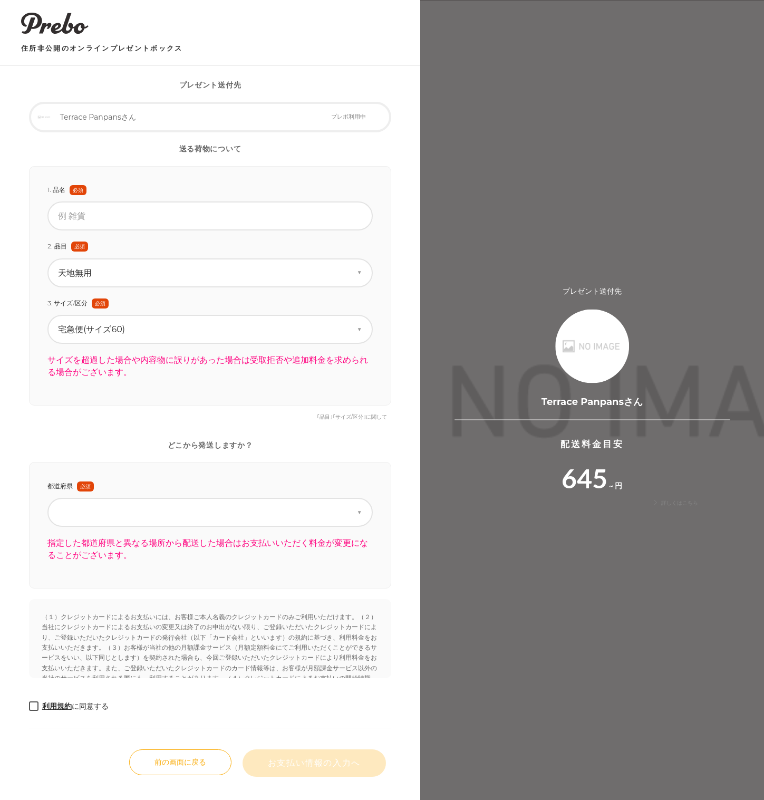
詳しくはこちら (675, 502)
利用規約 (57, 706)
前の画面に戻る (180, 762)
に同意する (75, 706)
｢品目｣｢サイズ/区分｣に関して (352, 416)
